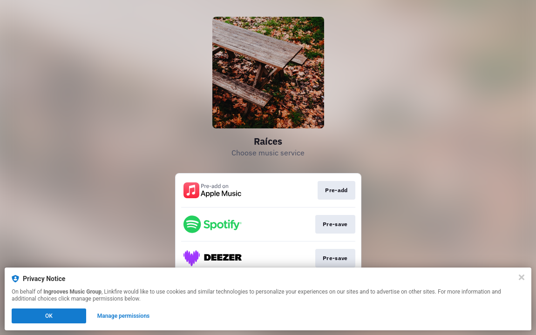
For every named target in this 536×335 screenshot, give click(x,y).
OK (49, 316)
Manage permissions (123, 316)
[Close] (521, 277)
